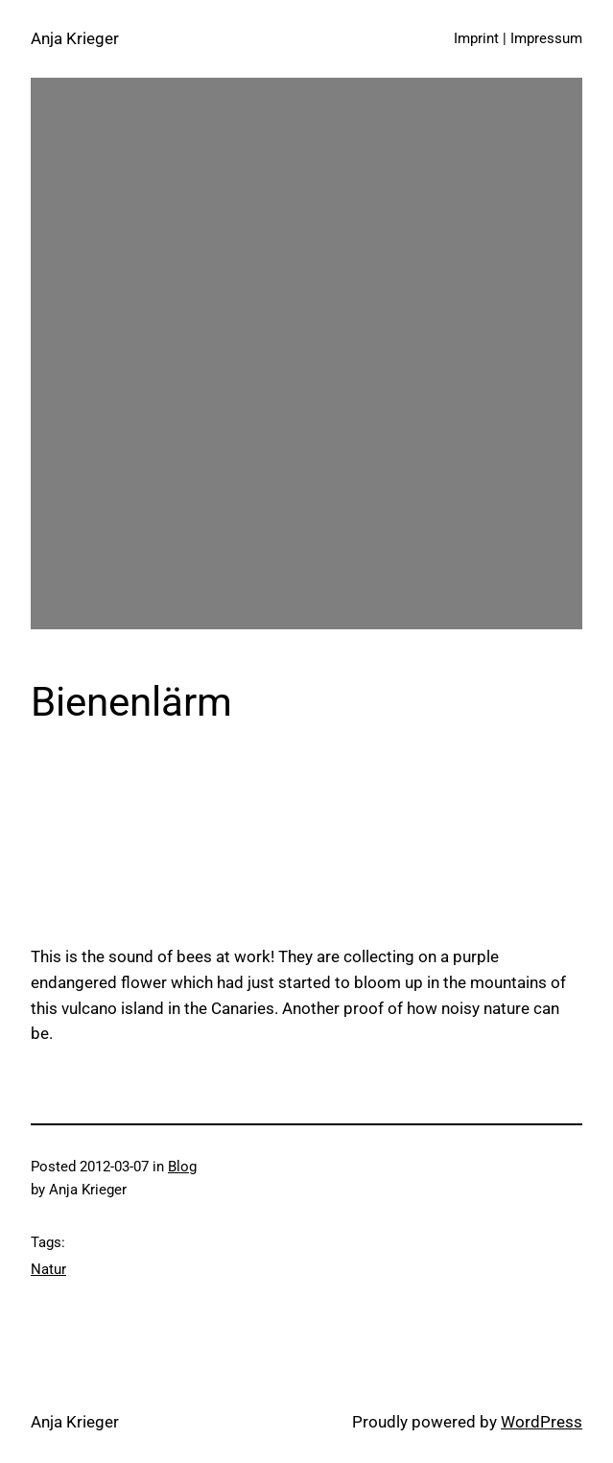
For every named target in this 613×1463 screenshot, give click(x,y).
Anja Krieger (75, 38)
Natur (48, 1269)
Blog (182, 1166)
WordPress (541, 1421)
